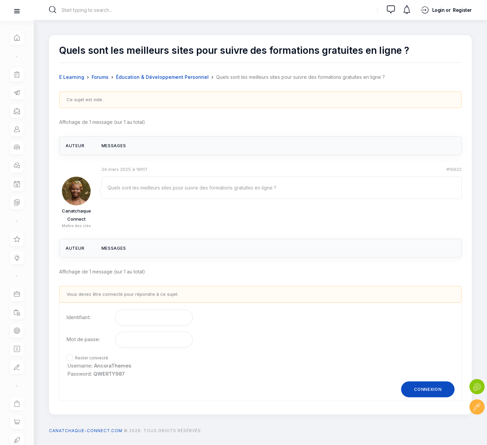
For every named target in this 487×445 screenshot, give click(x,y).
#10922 (454, 169)
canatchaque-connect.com (85, 430)
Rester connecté (91, 357)
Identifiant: (78, 317)
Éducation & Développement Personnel (162, 77)
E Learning (71, 77)
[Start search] (52, 10)
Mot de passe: (83, 339)
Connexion (427, 389)
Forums (100, 77)
